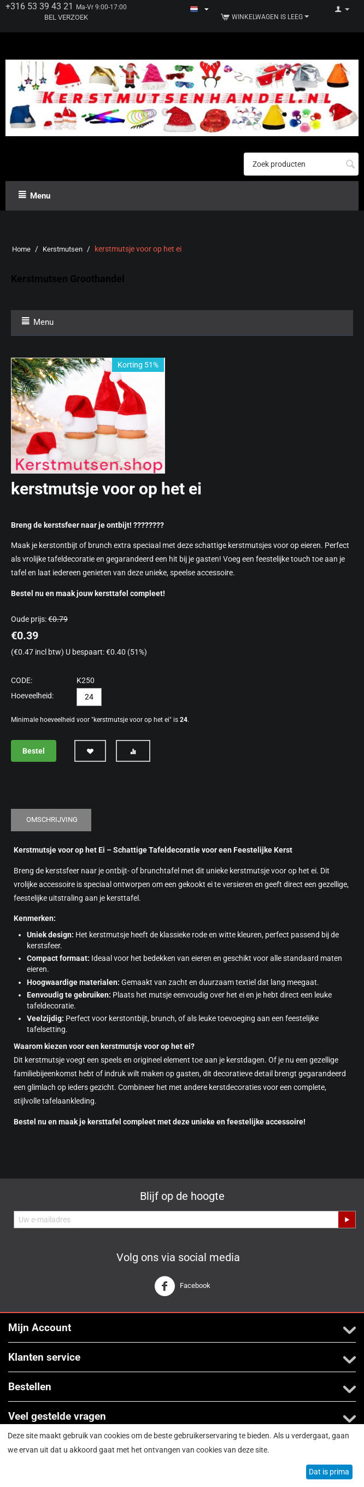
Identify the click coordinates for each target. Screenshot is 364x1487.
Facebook (182, 1286)
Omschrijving (52, 819)
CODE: (21, 680)
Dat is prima (329, 1471)
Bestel (33, 751)
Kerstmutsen (63, 249)
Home (21, 249)
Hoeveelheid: (32, 695)
